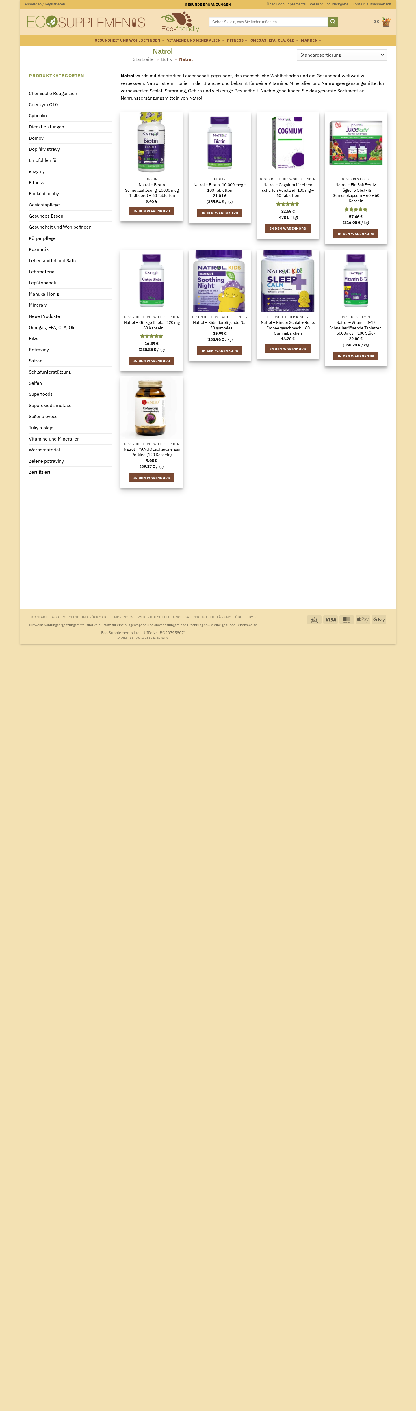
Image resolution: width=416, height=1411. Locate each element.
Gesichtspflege (44, 205)
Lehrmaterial (42, 272)
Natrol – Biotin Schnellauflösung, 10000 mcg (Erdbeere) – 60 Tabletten (152, 190)
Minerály (38, 305)
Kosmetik (39, 249)
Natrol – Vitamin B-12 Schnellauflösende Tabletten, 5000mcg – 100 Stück (356, 328)
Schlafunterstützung (50, 372)
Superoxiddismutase (50, 405)
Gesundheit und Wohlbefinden (129, 40)
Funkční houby (44, 194)
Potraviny (39, 349)
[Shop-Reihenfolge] (342, 55)
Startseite (143, 59)
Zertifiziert (40, 472)
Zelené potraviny (46, 461)
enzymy (37, 171)
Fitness (237, 40)
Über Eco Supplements (286, 4)
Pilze (34, 338)
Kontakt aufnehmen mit (371, 4)
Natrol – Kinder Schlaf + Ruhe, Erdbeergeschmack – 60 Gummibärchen (288, 328)
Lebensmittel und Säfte (53, 261)
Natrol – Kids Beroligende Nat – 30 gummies (220, 325)
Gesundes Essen (46, 216)
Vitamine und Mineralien (195, 40)
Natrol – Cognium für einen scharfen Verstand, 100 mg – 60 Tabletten (288, 190)
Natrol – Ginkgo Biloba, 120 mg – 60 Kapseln (152, 325)
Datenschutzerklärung (207, 617)
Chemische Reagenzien (53, 93)
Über (240, 617)
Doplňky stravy (44, 149)
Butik (166, 59)
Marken (311, 40)
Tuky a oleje (41, 427)
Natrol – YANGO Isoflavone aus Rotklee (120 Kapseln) (152, 452)
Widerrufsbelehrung (159, 617)
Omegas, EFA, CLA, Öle (274, 40)
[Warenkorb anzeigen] (382, 22)
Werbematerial (44, 450)
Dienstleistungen (46, 127)
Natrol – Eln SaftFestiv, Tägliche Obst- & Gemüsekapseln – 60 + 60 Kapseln (356, 193)
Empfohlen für (43, 160)
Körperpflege (42, 238)
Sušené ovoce (43, 416)
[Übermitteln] (333, 22)
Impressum (123, 617)
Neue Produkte (44, 316)
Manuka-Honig (44, 294)
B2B (252, 617)
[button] (45, 4)
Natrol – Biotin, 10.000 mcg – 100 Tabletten (220, 187)
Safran (35, 361)
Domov (36, 138)
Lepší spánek (42, 283)
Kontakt (39, 617)
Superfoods (41, 394)
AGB (55, 617)
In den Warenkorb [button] (151, 211)
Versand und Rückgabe (329, 4)
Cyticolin (38, 116)
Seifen (35, 383)
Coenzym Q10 (43, 104)
